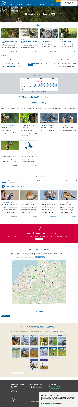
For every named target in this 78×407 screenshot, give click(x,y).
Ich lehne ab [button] (51, 403)
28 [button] (30, 88)
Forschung (41, 4)
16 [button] (22, 86)
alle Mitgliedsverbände (39, 257)
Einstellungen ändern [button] (58, 403)
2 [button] (39, 81)
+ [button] (13, 261)
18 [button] (25, 86)
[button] (21, 78)
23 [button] (22, 88)
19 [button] (27, 86)
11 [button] (42, 83)
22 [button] (31, 86)
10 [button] (41, 83)
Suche (3, 182)
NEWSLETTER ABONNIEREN (55, 388)
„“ (54, 331)
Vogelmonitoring (11, 66)
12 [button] (44, 83)
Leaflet (57, 303)
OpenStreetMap (61, 303)
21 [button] (30, 86)
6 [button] (50, 83)
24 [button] (24, 88)
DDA (11, 4)
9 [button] (39, 83)
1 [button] (53, 81)
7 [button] (36, 83)
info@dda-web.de (15, 391)
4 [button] (47, 83)
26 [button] (27, 88)
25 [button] (25, 88)
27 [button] (28, 88)
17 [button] (24, 86)
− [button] (13, 262)
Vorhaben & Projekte (5, 315)
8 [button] (53, 83)
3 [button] (56, 81)
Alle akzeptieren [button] (44, 403)
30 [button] (22, 89)
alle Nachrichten (4, 55)
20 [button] (28, 86)
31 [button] (24, 89)
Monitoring (30, 4)
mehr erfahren (14, 51)
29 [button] (31, 88)
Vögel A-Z (19, 4)
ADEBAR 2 (52, 4)
